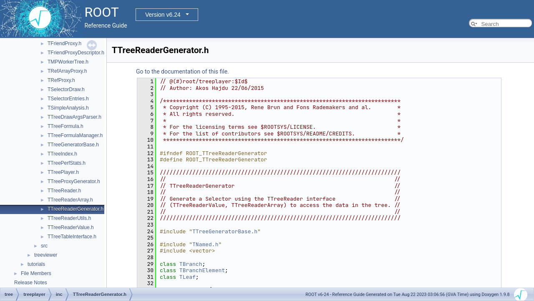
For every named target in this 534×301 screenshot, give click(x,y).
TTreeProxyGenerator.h (74, 181)
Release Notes (30, 283)
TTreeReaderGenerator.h (75, 209)
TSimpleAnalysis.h (68, 108)
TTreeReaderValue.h (71, 227)
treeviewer (45, 255)
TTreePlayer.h (63, 172)
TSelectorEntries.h (68, 99)
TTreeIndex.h (62, 154)
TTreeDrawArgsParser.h (74, 117)
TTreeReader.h (64, 191)
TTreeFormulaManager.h (75, 135)
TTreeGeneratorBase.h (73, 145)
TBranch (190, 264)
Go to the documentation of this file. (182, 71)
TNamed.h (205, 244)
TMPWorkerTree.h (68, 62)
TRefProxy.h (61, 80)
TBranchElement (202, 270)
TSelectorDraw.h (66, 89)
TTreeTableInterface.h (72, 237)
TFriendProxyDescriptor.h (76, 53)
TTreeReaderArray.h (70, 200)
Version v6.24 (163, 14)
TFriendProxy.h (64, 43)
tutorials (36, 264)
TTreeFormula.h (65, 126)
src (44, 246)
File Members (36, 273)
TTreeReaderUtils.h (69, 218)
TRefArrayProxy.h (67, 71)
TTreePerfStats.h (67, 163)
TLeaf (187, 277)
